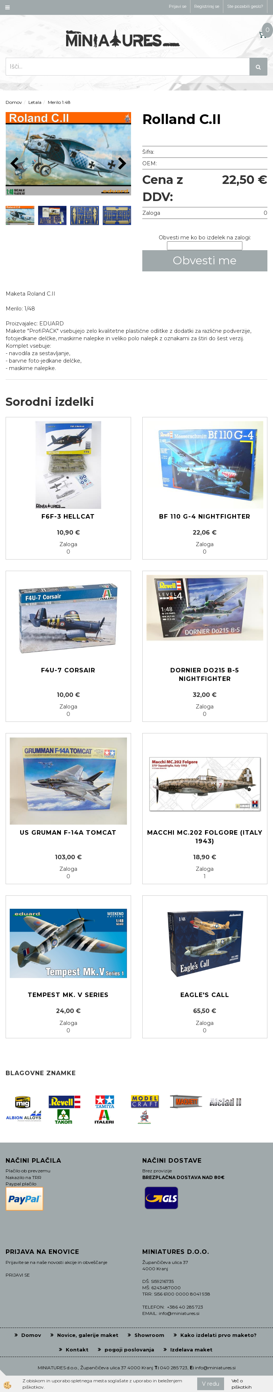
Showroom (149, 1335)
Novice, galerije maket (87, 1335)
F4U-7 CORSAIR (68, 670)
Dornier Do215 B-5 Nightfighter (204, 674)
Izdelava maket (191, 1350)
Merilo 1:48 (59, 102)
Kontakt (77, 1350)
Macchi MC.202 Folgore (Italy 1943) (205, 837)
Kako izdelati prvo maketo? (218, 1335)
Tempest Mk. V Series (68, 994)
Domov (14, 102)
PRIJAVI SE (18, 1275)
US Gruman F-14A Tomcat (68, 832)
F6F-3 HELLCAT (68, 516)
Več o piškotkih (242, 1384)
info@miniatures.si (215, 1367)
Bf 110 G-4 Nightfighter (204, 516)
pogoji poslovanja (129, 1350)
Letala (34, 102)
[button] (121, 164)
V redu (210, 1383)
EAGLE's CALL (204, 994)
